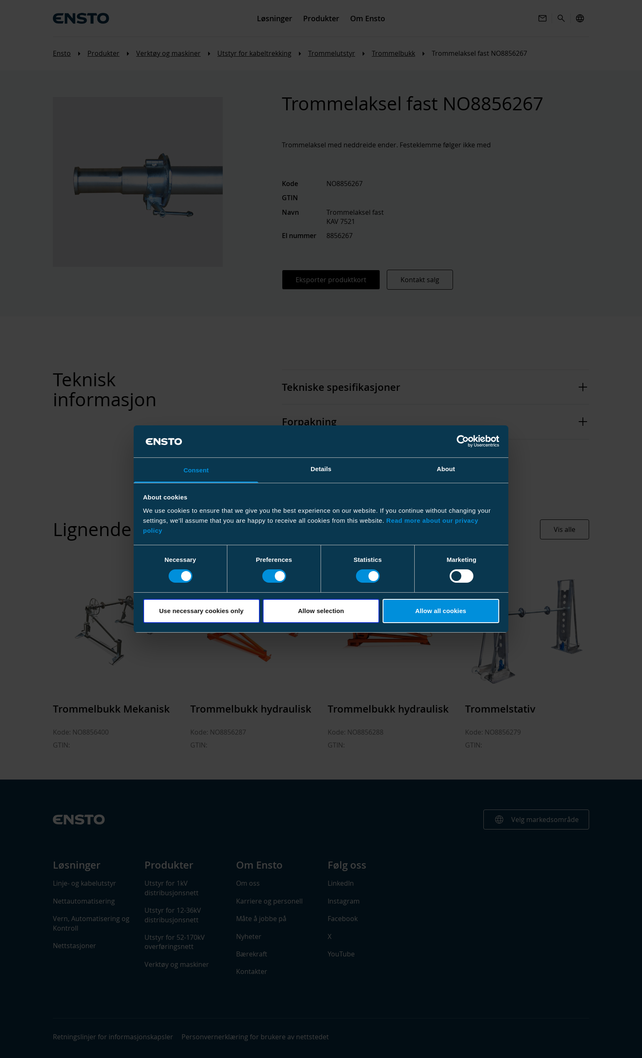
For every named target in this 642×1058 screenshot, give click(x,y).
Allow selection (321, 610)
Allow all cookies (440, 610)
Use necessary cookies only (201, 610)
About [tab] (446, 468)
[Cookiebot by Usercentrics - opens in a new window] (462, 441)
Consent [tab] (196, 470)
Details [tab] (321, 468)
